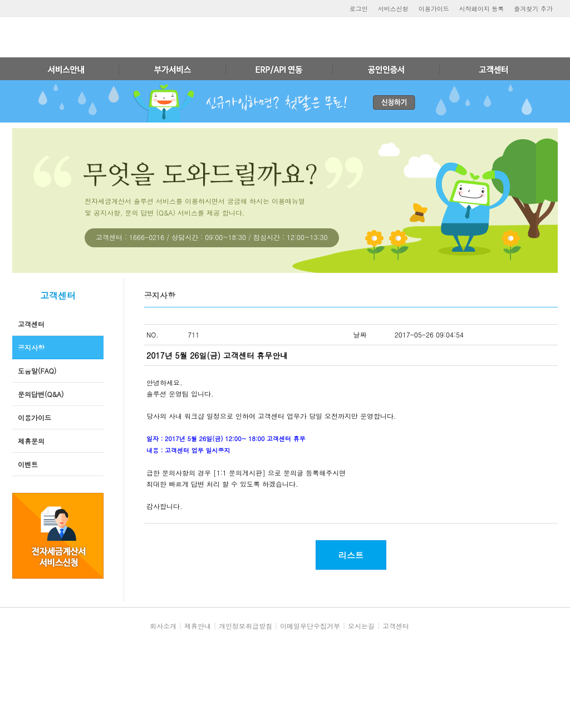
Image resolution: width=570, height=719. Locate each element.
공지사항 (31, 347)
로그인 (359, 8)
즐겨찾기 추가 (533, 8)
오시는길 (361, 625)
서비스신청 (393, 8)
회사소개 (163, 625)
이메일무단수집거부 (310, 625)
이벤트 (28, 464)
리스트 (350, 555)
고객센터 (31, 324)
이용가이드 (434, 8)
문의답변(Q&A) (41, 394)
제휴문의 (31, 441)
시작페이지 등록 (481, 8)
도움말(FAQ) (37, 370)
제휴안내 (197, 625)
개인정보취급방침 (245, 625)
